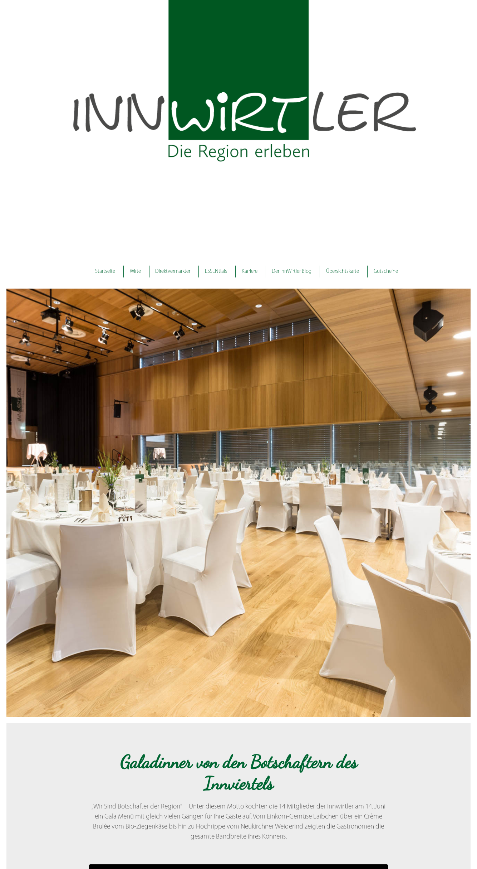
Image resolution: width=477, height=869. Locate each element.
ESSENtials (216, 271)
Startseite (106, 271)
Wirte (136, 271)
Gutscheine (385, 271)
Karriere (249, 271)
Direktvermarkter (173, 271)
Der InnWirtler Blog (291, 271)
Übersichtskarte (341, 271)
